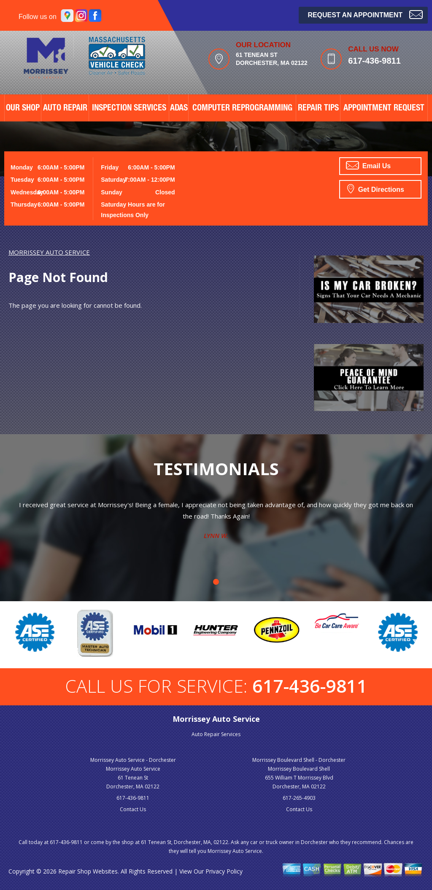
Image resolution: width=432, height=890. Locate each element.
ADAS (179, 109)
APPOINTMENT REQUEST (383, 109)
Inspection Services (129, 109)
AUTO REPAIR (65, 109)
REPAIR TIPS (318, 109)
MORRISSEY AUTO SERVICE (49, 252)
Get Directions (375, 188)
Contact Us (133, 809)
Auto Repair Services (216, 734)
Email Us (368, 165)
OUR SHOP (23, 109)
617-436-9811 (374, 60)
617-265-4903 (299, 797)
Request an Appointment (365, 14)
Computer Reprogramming (242, 109)
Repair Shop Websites (88, 871)
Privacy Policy (224, 871)
